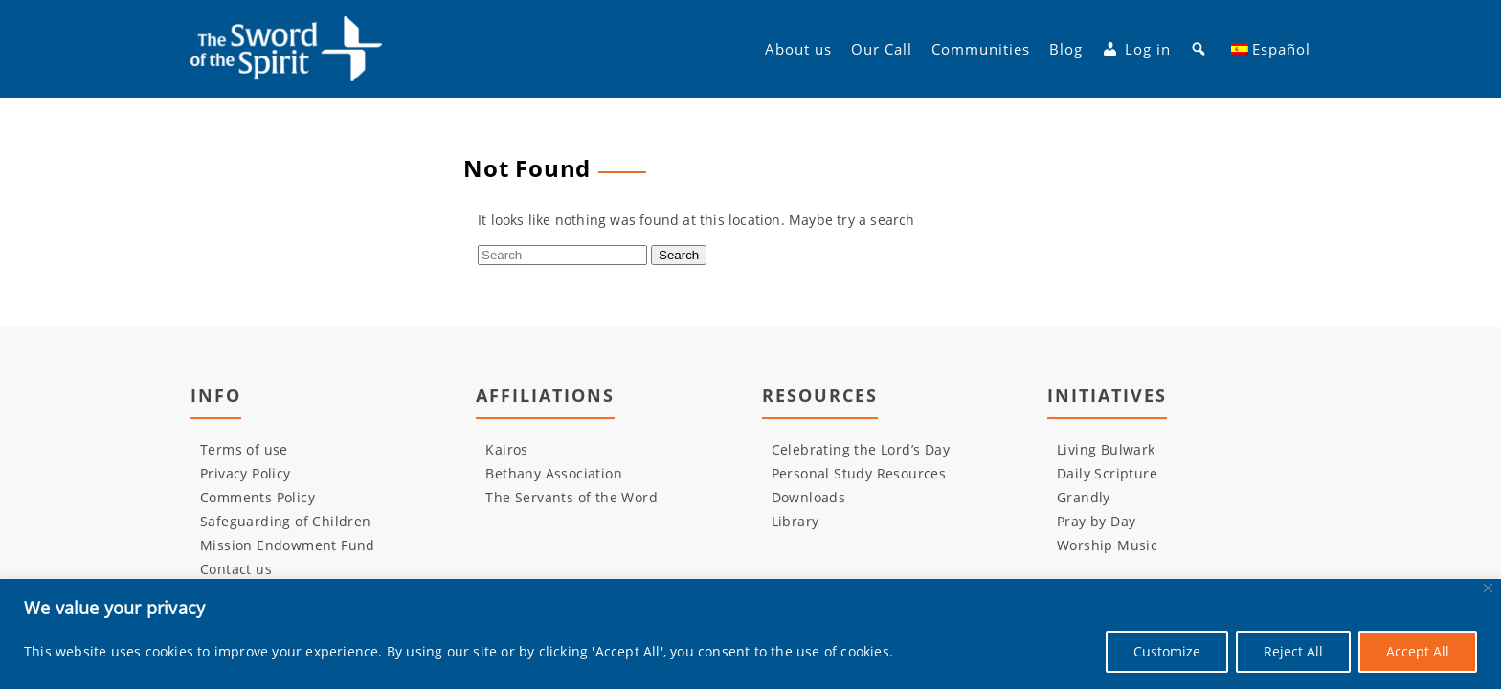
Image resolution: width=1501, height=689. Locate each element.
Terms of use (244, 449)
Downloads (809, 497)
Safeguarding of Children (285, 521)
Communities (980, 48)
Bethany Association (553, 473)
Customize (1166, 651)
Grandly (1083, 497)
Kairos (506, 449)
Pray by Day (1096, 521)
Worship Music (1107, 545)
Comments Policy (257, 497)
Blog (1066, 48)
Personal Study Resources (859, 473)
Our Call (881, 48)
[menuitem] (1271, 49)
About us (798, 48)
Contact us (236, 569)
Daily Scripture (1107, 473)
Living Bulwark (1106, 449)
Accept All (1417, 651)
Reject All (1293, 651)
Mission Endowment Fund (287, 545)
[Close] (1488, 588)
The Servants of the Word (571, 497)
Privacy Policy (245, 473)
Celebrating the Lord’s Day (861, 449)
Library (795, 521)
